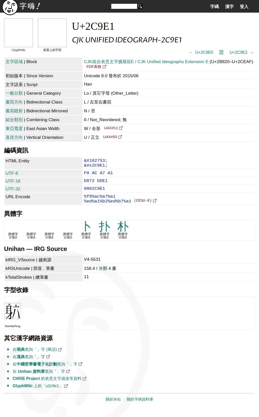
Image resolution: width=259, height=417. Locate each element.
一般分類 (14, 93)
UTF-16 (13, 184)
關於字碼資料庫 (140, 407)
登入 (244, 6)
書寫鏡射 (14, 110)
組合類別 (14, 119)
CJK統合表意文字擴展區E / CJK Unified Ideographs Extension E (146, 61)
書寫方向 (14, 102)
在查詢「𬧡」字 (29, 365)
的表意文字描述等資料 (47, 386)
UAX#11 (111, 128)
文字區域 (14, 61)
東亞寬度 (14, 128)
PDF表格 (94, 67)
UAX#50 (110, 137)
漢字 (229, 6)
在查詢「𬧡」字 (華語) (35, 357)
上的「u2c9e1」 (38, 394)
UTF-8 (12, 175)
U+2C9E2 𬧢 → (242, 52)
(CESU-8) (143, 208)
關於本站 (113, 407)
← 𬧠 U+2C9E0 (201, 52)
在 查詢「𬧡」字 (39, 379)
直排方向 (14, 137)
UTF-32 (13, 193)
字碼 (214, 6)
